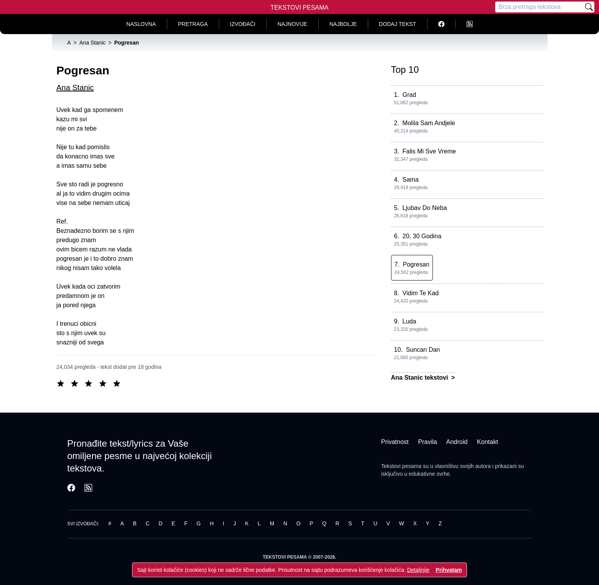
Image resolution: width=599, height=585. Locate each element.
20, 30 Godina (421, 236)
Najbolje (343, 24)
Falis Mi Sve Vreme (429, 151)
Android (456, 442)
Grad (409, 94)
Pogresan (416, 264)
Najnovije (292, 24)
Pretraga (193, 24)
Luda (409, 321)
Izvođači (243, 24)
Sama (410, 179)
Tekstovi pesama (401, 466)
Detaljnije (418, 570)
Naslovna (141, 24)
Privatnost (394, 442)
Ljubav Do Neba (424, 208)
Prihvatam (449, 570)
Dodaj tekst (397, 24)
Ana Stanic (75, 87)
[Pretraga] (539, 7)
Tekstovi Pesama (300, 7)
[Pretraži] (589, 7)
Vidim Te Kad (420, 293)
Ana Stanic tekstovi (420, 377)
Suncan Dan (423, 349)
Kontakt (487, 442)
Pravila (427, 442)
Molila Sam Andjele (428, 123)
